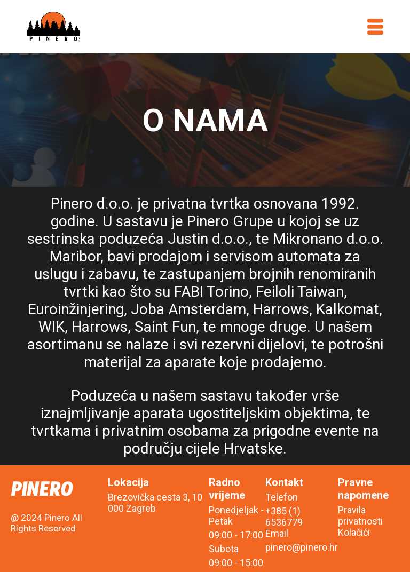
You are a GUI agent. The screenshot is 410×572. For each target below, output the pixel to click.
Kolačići (354, 532)
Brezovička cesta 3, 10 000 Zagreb (155, 502)
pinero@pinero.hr (301, 547)
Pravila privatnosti (360, 515)
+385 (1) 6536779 (284, 516)
